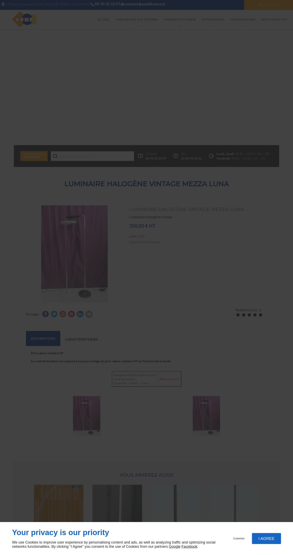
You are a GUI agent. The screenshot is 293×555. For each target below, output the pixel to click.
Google (174, 547)
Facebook (189, 547)
